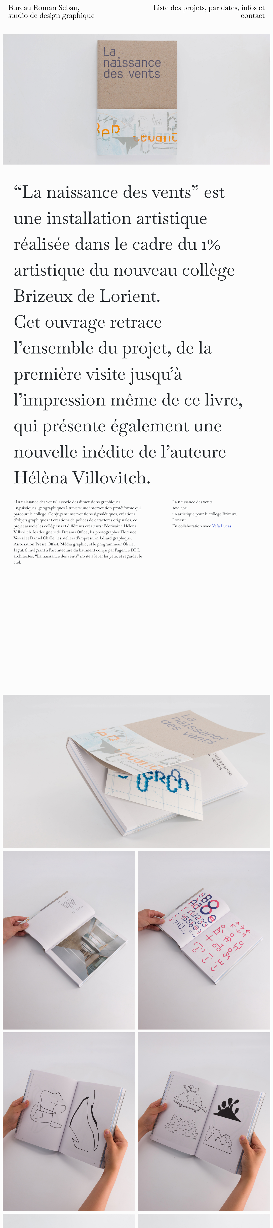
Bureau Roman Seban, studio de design (51, 11)
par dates (223, 7)
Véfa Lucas (221, 526)
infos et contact (253, 11)
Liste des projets (179, 7)
